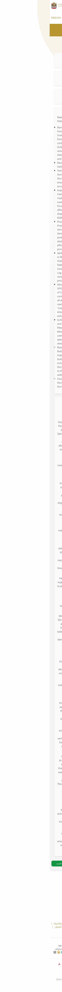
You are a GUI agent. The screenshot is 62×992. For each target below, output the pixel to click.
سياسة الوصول (11, 927)
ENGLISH (6, 17)
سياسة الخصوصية (49, 927)
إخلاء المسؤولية (30, 927)
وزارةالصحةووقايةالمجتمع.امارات (31, 972)
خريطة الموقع (29, 923)
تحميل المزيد (12, 863)
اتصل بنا (40, 930)
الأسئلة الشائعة (25, 930)
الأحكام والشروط (11, 923)
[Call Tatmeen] (36, 18)
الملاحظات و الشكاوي (49, 923)
